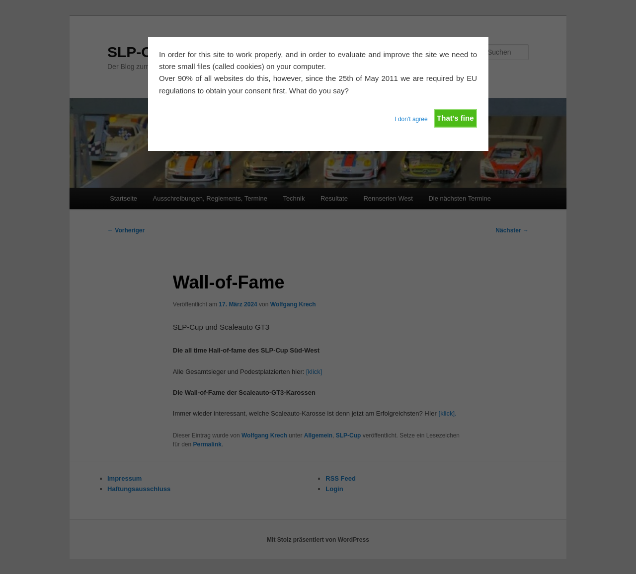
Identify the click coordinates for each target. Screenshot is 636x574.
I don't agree (411, 119)
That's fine (455, 118)
